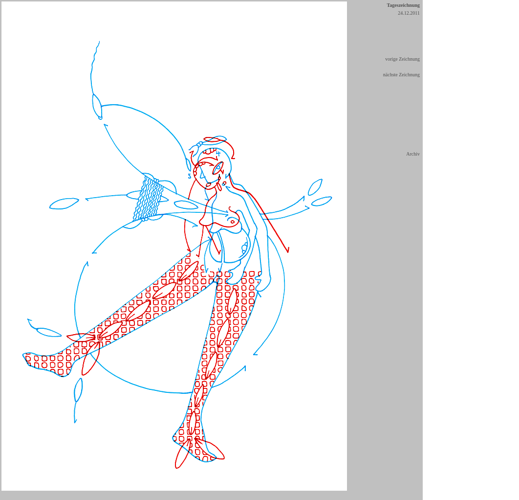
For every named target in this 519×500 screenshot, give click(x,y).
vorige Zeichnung (402, 59)
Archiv (413, 154)
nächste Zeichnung (401, 74)
